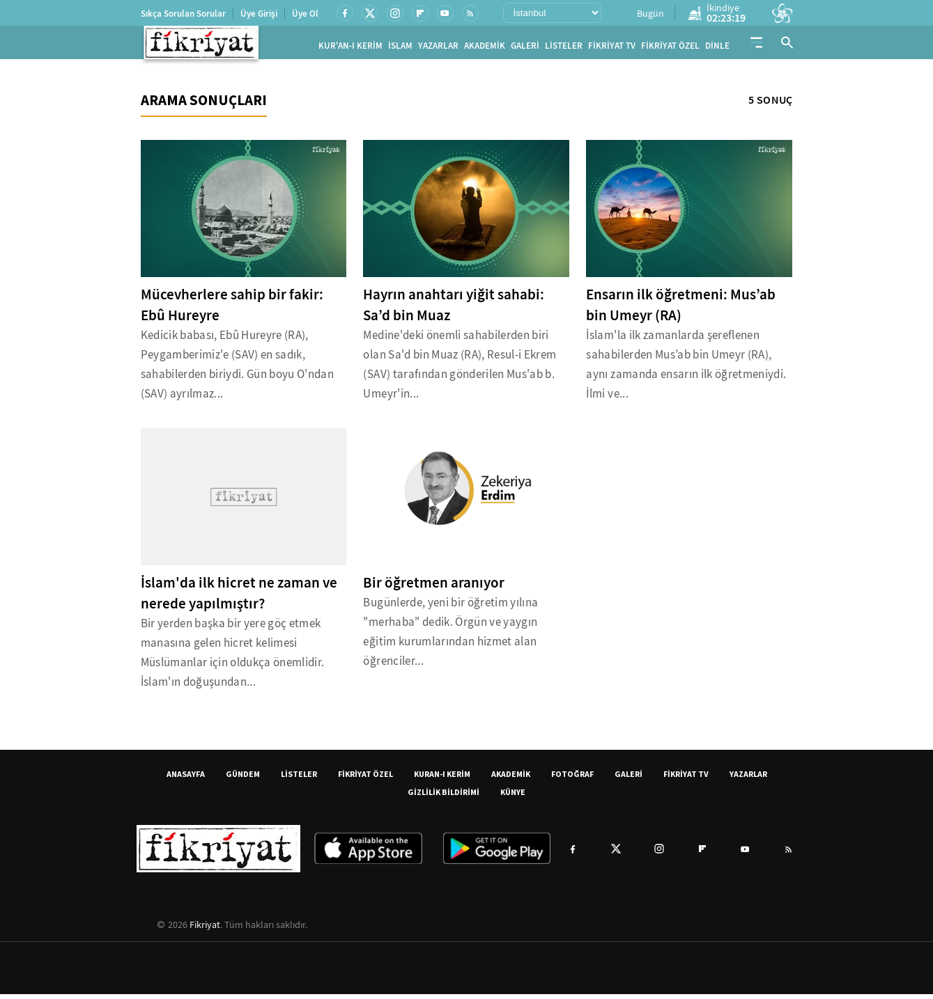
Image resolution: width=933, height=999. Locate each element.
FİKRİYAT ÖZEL (670, 48)
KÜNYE (512, 797)
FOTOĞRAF (572, 778)
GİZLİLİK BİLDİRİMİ (443, 797)
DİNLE (717, 48)
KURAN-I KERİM (442, 778)
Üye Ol (305, 13)
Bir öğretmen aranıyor (433, 587)
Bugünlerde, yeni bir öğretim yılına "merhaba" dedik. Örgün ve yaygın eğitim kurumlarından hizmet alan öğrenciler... (450, 636)
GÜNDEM (243, 778)
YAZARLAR (438, 48)
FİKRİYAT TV (611, 48)
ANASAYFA (186, 778)
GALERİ (525, 48)
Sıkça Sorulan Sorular (183, 13)
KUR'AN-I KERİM (350, 48)
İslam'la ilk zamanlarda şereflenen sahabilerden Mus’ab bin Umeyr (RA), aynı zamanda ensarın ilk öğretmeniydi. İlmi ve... (686, 369)
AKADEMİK (484, 48)
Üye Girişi (258, 13)
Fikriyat (205, 929)
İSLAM (400, 48)
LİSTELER (564, 48)
